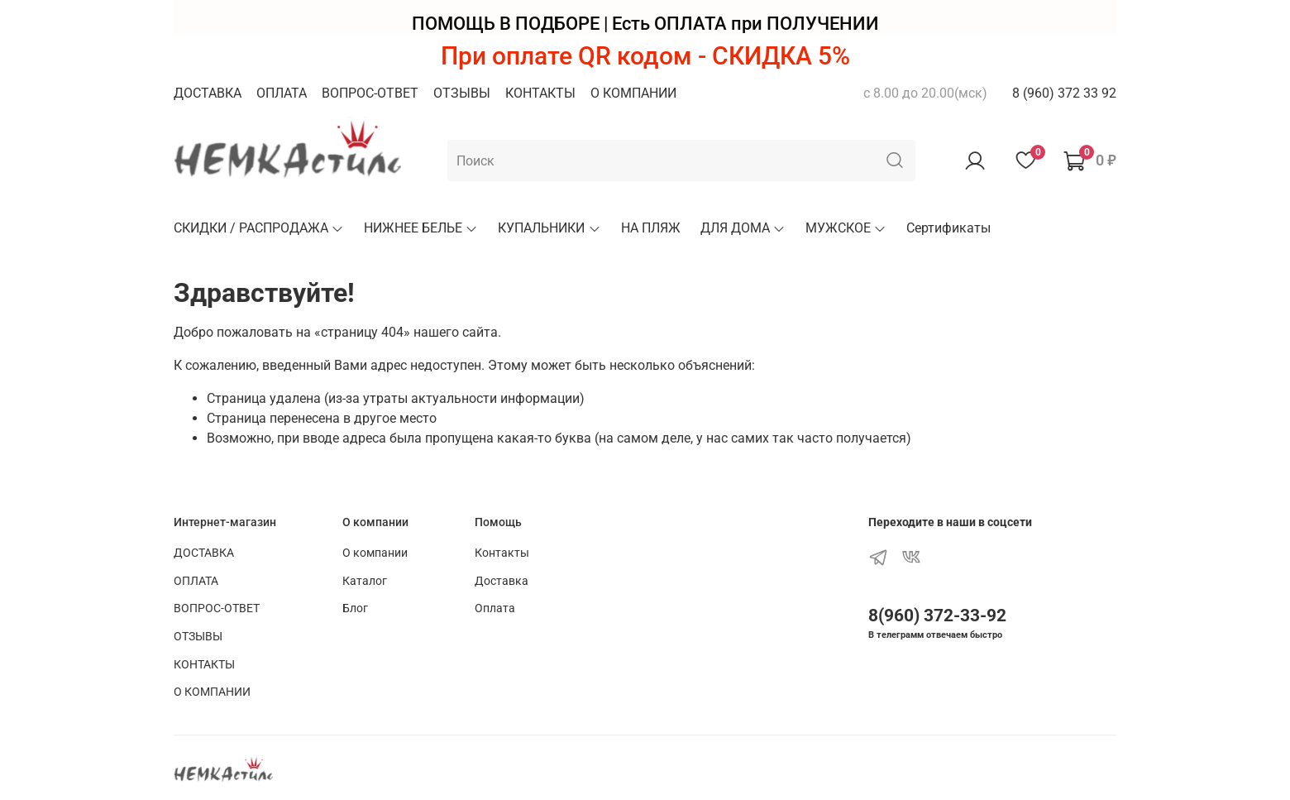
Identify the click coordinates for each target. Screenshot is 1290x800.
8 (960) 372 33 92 (1064, 93)
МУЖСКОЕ (845, 228)
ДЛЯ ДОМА (743, 228)
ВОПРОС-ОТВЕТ (370, 93)
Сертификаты (948, 228)
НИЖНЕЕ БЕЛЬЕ (421, 228)
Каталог (364, 581)
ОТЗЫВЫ (461, 93)
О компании (375, 553)
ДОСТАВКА (207, 93)
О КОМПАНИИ (633, 93)
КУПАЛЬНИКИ (549, 228)
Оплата (495, 608)
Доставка (501, 581)
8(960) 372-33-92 (937, 615)
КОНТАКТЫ (540, 93)
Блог (355, 608)
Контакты (502, 553)
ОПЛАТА (281, 93)
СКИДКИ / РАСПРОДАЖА (259, 228)
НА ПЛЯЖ (651, 228)
